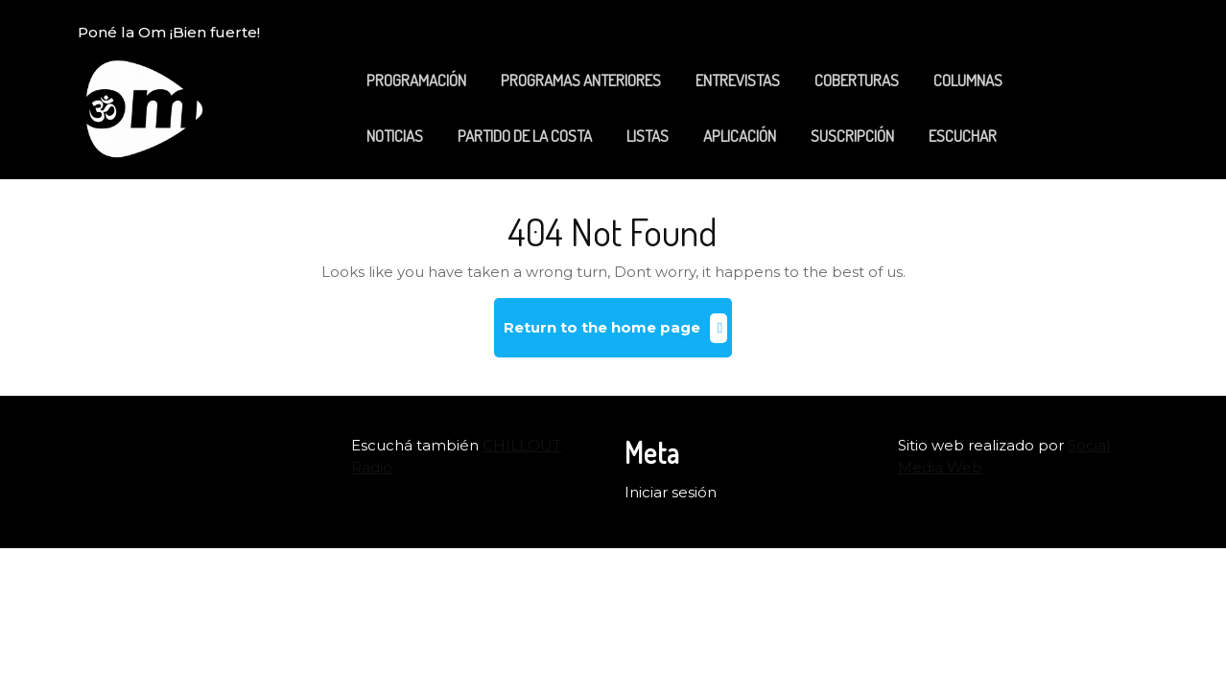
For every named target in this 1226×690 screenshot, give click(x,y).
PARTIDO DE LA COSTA (525, 136)
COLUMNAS (967, 80)
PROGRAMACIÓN (416, 80)
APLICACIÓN (739, 136)
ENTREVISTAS (738, 80)
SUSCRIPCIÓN (852, 136)
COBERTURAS (856, 80)
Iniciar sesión (671, 492)
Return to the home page (618, 334)
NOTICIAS (394, 136)
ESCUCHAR (963, 136)
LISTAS (647, 136)
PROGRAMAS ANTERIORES (581, 80)
